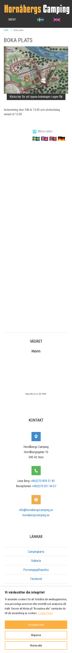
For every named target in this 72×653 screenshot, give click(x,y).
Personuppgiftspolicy (36, 570)
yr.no (35, 394)
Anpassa (36, 635)
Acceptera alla (36, 624)
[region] (36, 620)
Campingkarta (36, 552)
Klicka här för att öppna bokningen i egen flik (36, 97)
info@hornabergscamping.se (36, 510)
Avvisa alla (36, 645)
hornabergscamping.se (36, 515)
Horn (36, 351)
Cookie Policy (45, 613)
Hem (6, 30)
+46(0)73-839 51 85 (42, 481)
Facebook (36, 579)
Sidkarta (36, 561)
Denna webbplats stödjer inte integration (36, 224)
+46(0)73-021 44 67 (44, 486)
